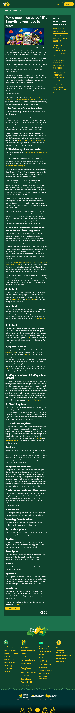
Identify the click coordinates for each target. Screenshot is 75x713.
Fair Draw (24, 654)
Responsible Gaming (63, 655)
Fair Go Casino (19, 604)
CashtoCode (43, 667)
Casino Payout (26, 679)
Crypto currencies (45, 652)
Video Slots (25, 676)
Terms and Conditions (60, 651)
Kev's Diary (7, 656)
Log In (59, 4)
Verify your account (45, 670)
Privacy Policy (61, 658)
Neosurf (41, 655)
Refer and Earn (9, 659)
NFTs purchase (44, 674)
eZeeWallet (43, 661)
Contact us (60, 662)
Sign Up (68, 4)
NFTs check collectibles (43, 677)
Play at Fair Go (13, 608)
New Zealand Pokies (28, 673)
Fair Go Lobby (8, 647)
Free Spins (25, 657)
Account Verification (11, 653)
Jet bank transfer (45, 664)
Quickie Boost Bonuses (26, 664)
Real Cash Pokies (27, 682)
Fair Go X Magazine (10, 669)
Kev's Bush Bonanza (28, 651)
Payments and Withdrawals (44, 647)
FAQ (57, 647)
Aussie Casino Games (26, 668)
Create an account (10, 650)
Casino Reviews (9, 662)
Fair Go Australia (9, 672)
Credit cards (43, 658)
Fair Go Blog (8, 666)
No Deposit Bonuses (28, 660)
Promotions (25, 647)
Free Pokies (25, 685)
